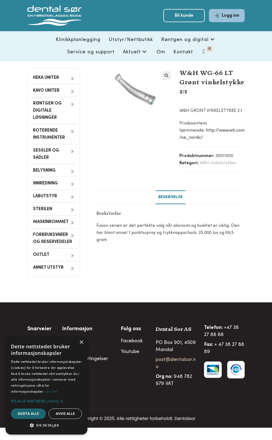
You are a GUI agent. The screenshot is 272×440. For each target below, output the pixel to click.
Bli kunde (184, 17)
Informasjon (77, 329)
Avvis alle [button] (65, 413)
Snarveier (39, 329)
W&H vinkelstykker (218, 163)
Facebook (132, 341)
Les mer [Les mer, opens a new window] (51, 391)
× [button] (81, 342)
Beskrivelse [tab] (170, 197)
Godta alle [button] (28, 413)
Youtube (130, 351)
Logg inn (226, 17)
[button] (166, 75)
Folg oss (131, 329)
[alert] (46, 386)
